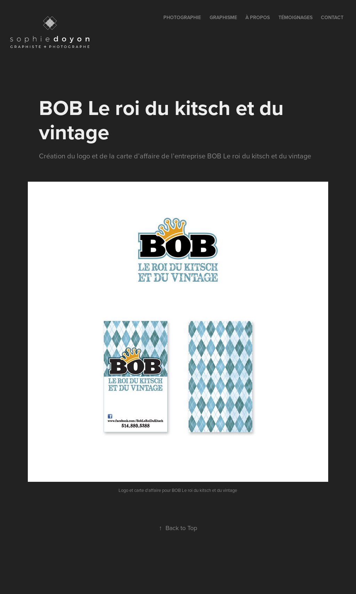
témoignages (295, 17)
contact (332, 17)
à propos (257, 17)
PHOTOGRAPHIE (182, 17)
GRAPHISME (223, 17)
